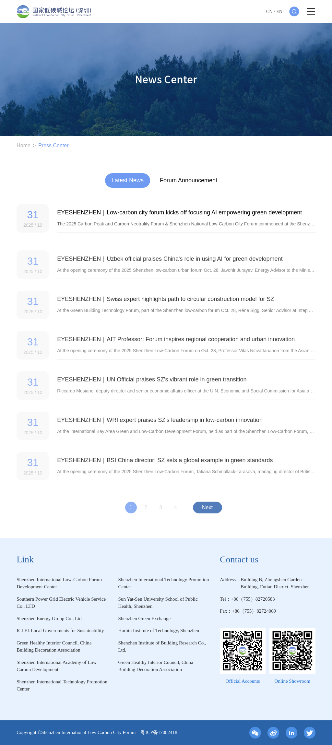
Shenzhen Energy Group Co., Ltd (49, 618)
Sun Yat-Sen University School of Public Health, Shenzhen (158, 602)
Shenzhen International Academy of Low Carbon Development (57, 666)
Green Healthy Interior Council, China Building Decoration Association (54, 646)
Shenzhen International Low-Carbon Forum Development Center (59, 583)
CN (269, 11)
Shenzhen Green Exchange (144, 618)
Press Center (53, 145)
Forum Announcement (188, 180)
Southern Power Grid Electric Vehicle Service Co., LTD (61, 602)
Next (207, 511)
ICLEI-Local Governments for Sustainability (60, 630)
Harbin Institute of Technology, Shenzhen (158, 630)
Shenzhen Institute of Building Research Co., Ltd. (162, 646)
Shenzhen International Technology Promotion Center (163, 583)
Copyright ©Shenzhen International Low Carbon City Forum (78, 732)
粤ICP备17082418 (158, 732)
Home (23, 145)
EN (279, 11)
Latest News (128, 180)
